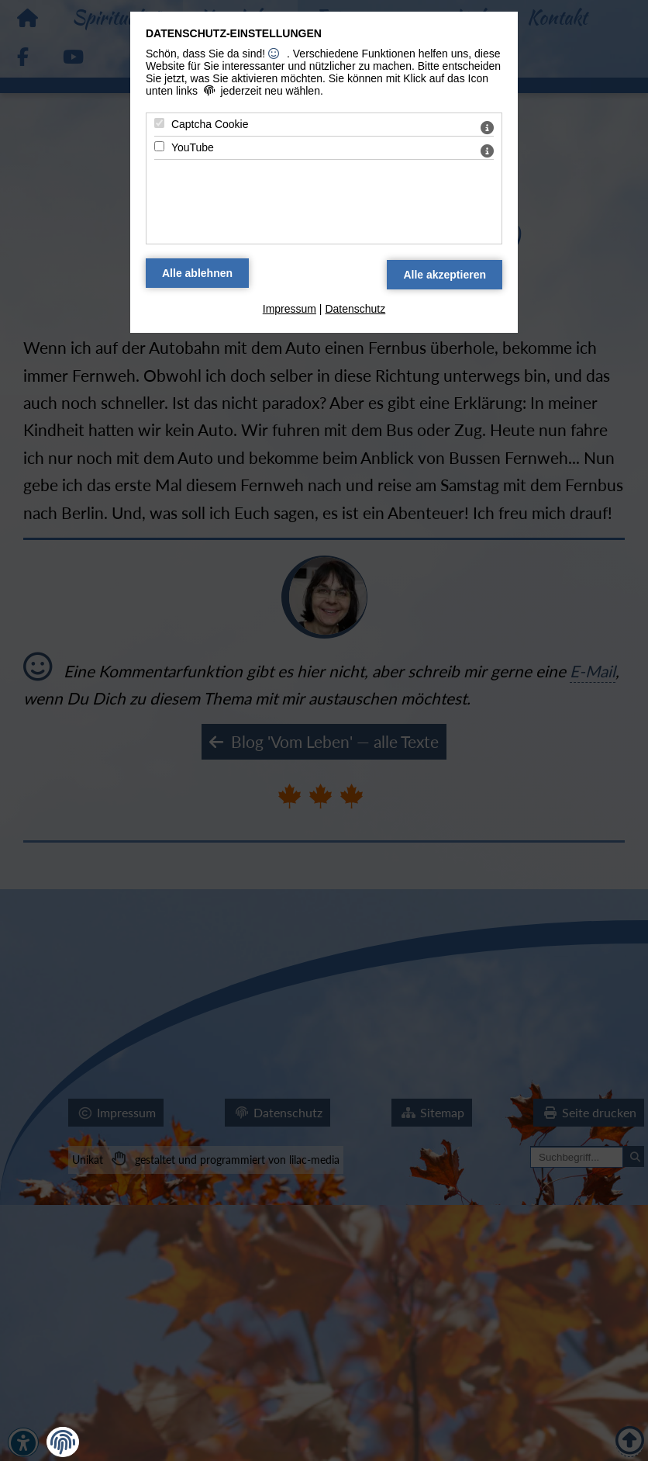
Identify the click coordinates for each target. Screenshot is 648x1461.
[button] (62, 1442)
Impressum (289, 309)
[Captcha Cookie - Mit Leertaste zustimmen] (159, 123)
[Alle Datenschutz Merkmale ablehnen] (197, 273)
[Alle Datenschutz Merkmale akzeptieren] (444, 274)
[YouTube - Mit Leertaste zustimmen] (159, 146)
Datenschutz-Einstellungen (234, 33)
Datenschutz (355, 309)
